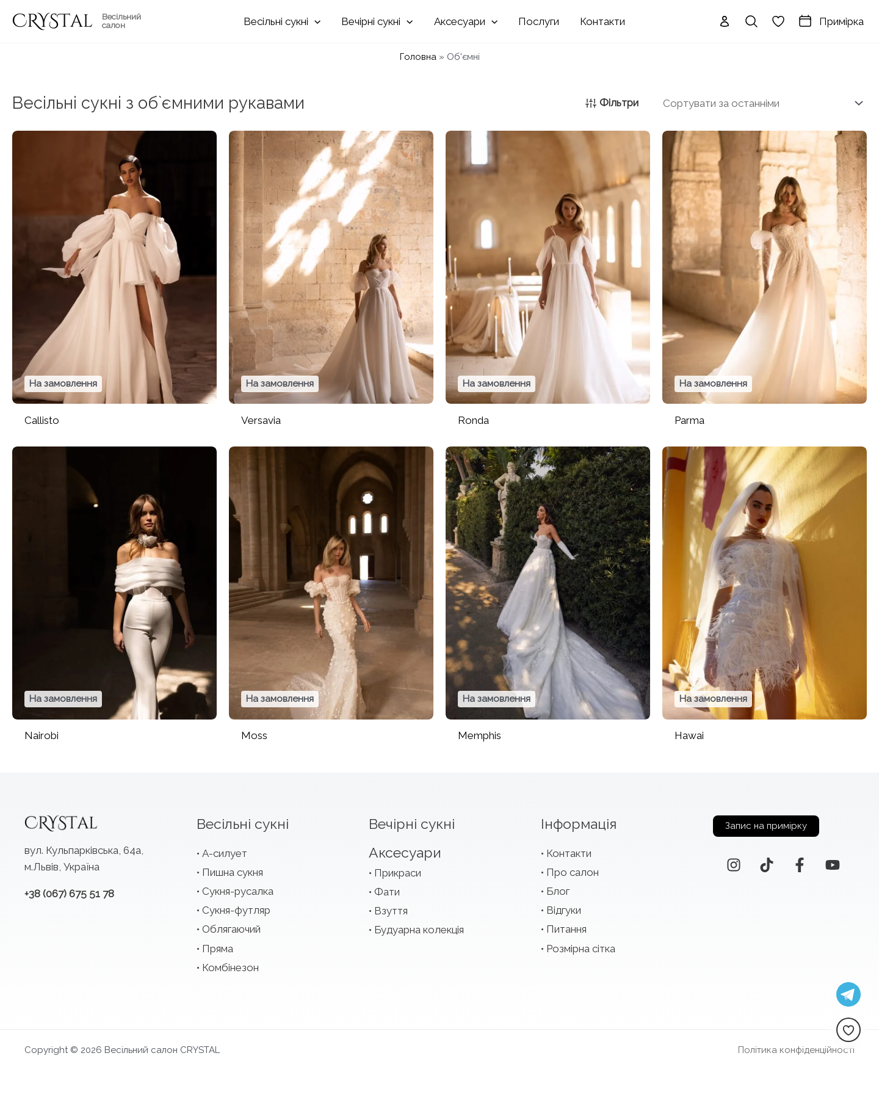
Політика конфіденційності (796, 1049)
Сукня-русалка (237, 891)
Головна (418, 56)
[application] (314, 21)
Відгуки (563, 910)
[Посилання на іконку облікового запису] (724, 21)
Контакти (568, 853)
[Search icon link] (751, 21)
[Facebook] (799, 865)
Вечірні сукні (412, 823)
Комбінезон (230, 967)
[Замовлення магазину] (760, 103)
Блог (558, 891)
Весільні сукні (243, 823)
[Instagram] (733, 865)
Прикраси (397, 873)
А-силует (224, 853)
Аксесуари (405, 852)
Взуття (391, 911)
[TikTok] (766, 865)
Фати (387, 892)
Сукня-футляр (236, 910)
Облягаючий (231, 929)
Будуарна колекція (419, 930)
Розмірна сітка (580, 948)
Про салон (572, 872)
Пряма (217, 948)
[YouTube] (832, 865)
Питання (566, 929)
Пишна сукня (232, 872)
